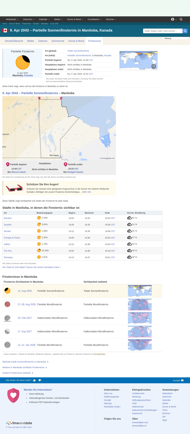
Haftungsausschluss (141, 400)
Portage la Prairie (12, 238)
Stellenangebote (111, 396)
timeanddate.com (140, 422)
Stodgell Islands (75, 172)
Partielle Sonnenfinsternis (79, 55)
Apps (164, 420)
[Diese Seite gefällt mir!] (34, 380)
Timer (164, 410)
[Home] (19, 423)
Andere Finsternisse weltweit (16, 373)
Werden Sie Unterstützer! (38, 390)
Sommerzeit (58, 41)
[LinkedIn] (116, 424)
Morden (7, 231)
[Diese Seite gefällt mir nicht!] (39, 380)
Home (4, 24)
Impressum (137, 413)
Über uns (108, 393)
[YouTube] (126, 424)
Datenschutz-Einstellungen (144, 410)
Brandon (8, 218)
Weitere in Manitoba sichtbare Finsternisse (23, 367)
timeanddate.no (139, 425)
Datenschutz (138, 406)
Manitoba (44, 24)
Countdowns (93, 19)
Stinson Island (18, 172)
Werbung (136, 396)
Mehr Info (86, 192)
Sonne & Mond (74, 19)
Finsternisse (26, 24)
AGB (134, 403)
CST (91, 60)
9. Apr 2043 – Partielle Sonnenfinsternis (30, 93)
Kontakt (178, 380)
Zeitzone (42, 41)
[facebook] (106, 424)
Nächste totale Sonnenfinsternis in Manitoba (24, 361)
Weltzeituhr (11, 19)
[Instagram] (121, 424)
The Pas (8, 251)
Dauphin (8, 224)
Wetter (57, 19)
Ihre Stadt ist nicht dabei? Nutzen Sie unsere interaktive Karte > (31, 267)
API (164, 417)
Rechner (110, 19)
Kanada (36, 24)
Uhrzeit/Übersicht (14, 41)
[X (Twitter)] (111, 424)
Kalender (43, 19)
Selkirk (7, 244)
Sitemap (108, 403)
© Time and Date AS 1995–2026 (18, 427)
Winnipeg (8, 257)
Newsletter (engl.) (112, 406)
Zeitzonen (27, 19)
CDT (91, 74)
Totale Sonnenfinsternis (78, 51)
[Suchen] (181, 19)
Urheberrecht (138, 393)
